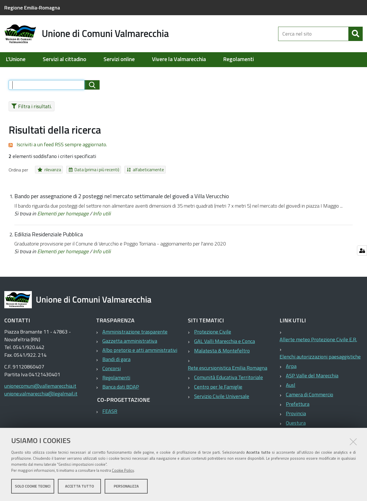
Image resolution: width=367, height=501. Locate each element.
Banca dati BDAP (120, 387)
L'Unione (16, 59)
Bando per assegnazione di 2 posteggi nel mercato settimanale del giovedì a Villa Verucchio (121, 196)
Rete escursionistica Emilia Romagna (227, 368)
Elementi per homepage (63, 213)
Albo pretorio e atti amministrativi (139, 350)
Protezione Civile (212, 332)
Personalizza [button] (126, 486)
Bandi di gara (116, 359)
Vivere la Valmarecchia (179, 59)
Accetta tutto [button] (79, 486)
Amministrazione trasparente (134, 332)
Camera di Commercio (309, 394)
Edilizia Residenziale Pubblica (48, 234)
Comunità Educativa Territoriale (228, 377)
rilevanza (47, 169)
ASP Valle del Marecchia (312, 375)
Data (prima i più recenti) (87, 169)
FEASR (109, 411)
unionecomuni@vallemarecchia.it (40, 386)
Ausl (290, 385)
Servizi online (119, 59)
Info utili (102, 213)
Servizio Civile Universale (221, 396)
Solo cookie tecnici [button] (32, 486)
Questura (296, 423)
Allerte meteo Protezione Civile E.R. (318, 339)
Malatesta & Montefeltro (222, 350)
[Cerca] (355, 34)
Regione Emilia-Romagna (32, 7)
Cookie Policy (123, 470)
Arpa (291, 366)
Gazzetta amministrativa (129, 341)
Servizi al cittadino (64, 59)
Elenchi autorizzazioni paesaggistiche (320, 356)
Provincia (296, 413)
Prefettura (297, 404)
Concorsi (111, 368)
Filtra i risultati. (29, 106)
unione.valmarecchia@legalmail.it (40, 393)
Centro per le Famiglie (218, 387)
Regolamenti (238, 59)
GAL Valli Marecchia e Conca (224, 341)
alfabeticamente (131, 169)
